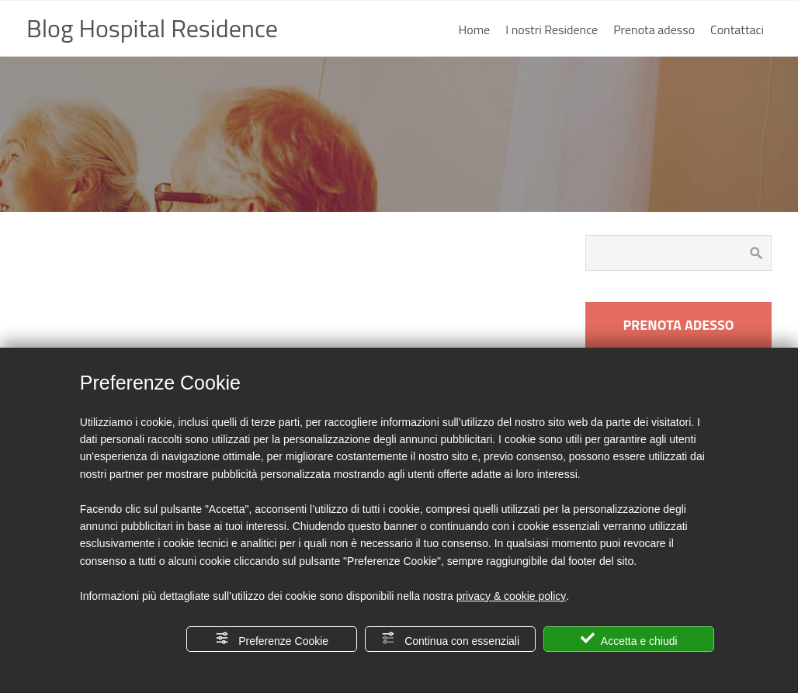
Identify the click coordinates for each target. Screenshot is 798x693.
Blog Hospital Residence (152, 28)
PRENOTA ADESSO (678, 324)
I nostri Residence (551, 29)
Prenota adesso (654, 29)
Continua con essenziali (450, 639)
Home (475, 29)
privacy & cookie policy (511, 596)
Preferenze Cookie (271, 639)
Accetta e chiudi (629, 639)
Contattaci (737, 29)
